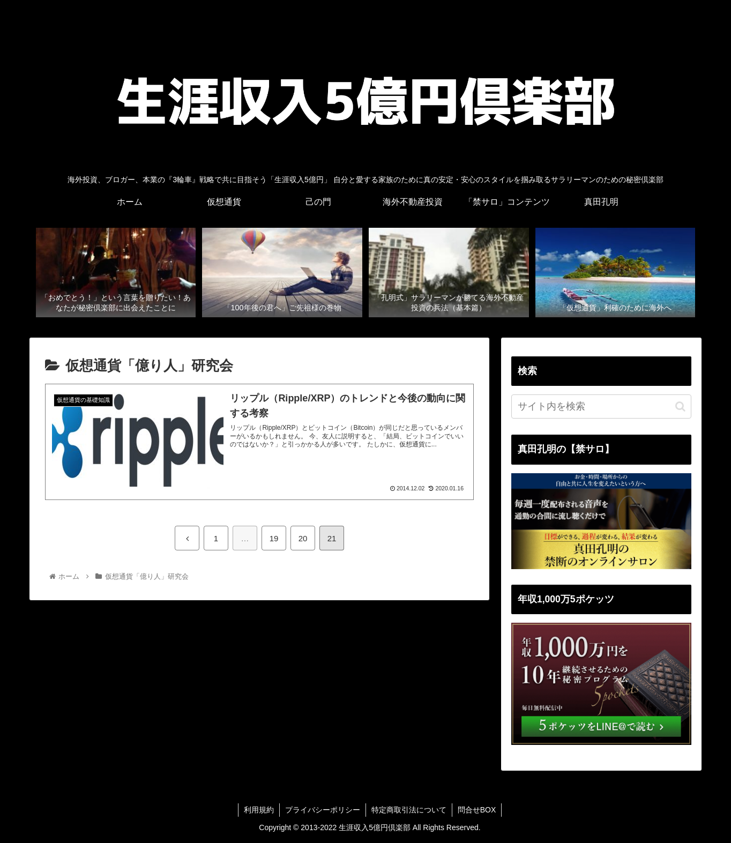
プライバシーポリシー (322, 809)
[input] (601, 406)
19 (274, 538)
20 (303, 538)
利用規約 (259, 809)
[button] (680, 406)
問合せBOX (477, 809)
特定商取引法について (408, 809)
